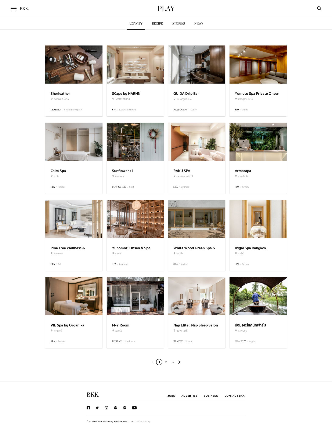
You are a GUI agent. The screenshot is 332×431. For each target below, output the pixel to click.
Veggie (252, 341)
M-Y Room (120, 325)
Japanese (185, 187)
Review (61, 187)
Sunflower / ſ (122, 171)
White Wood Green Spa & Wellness (194, 250)
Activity (135, 23)
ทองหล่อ (56, 253)
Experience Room (127, 109)
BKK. (93, 395)
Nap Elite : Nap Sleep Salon (195, 325)
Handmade (130, 341)
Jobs (171, 395)
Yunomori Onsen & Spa (131, 248)
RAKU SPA (181, 171)
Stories (178, 23)
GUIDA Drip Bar (186, 94)
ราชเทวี (56, 330)
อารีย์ (55, 176)
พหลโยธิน (241, 176)
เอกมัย (178, 253)
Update (188, 341)
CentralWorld (121, 99)
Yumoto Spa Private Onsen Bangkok (257, 96)
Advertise (189, 395)
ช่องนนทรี (180, 330)
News (198, 23)
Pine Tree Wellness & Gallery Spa (68, 250)
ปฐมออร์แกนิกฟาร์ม (250, 325)
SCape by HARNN (126, 94)
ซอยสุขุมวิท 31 (244, 99)
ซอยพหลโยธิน (60, 99)
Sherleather (60, 94)
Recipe (157, 23)
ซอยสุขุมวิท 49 (182, 99)
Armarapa (243, 171)
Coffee (193, 109)
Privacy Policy (143, 421)
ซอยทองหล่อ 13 (183, 176)
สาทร (116, 253)
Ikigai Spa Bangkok (250, 248)
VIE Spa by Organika (67, 325)
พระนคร (118, 176)
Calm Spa (58, 171)
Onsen (245, 109)
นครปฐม (241, 330)
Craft (131, 187)
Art (59, 264)
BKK (24, 9)
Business (211, 395)
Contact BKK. (234, 395)
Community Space (73, 109)
